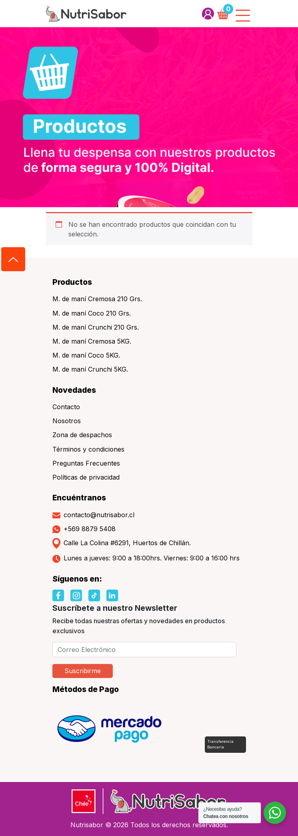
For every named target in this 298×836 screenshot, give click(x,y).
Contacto (66, 407)
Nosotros (66, 421)
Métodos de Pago (85, 689)
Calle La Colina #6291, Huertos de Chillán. (121, 543)
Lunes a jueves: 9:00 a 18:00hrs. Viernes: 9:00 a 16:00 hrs (146, 558)
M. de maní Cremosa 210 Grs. (97, 299)
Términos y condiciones (88, 449)
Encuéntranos (79, 497)
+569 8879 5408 (84, 529)
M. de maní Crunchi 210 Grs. (95, 327)
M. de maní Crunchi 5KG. (90, 369)
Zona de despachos (82, 435)
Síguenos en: (77, 579)
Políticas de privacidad (86, 477)
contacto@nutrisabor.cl (93, 515)
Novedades (74, 390)
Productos (72, 282)
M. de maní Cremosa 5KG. (91, 341)
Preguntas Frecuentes (86, 463)
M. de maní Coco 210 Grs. (91, 313)
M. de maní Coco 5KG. (86, 355)
